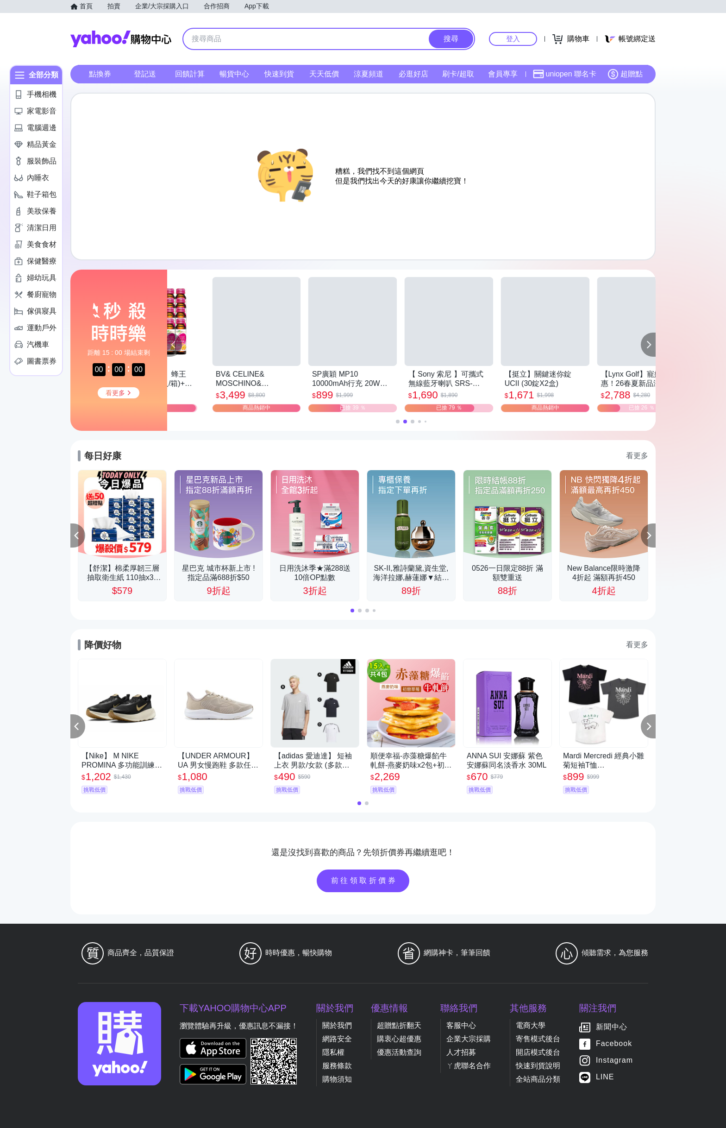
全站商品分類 (538, 1079)
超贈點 (625, 74)
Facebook (614, 1043)
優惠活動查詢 (399, 1052)
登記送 (145, 74)
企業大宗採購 (468, 1039)
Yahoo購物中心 (120, 39)
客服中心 (461, 1025)
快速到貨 (279, 74)
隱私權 (333, 1052)
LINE (605, 1077)
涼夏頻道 (368, 74)
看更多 (637, 456)
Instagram (614, 1060)
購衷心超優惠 (399, 1039)
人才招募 (461, 1052)
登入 (513, 39)
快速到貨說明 (538, 1066)
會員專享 (503, 74)
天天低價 (324, 74)
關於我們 (337, 1025)
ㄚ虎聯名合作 (468, 1066)
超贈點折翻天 (399, 1025)
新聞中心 (611, 1027)
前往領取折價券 (364, 880)
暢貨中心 (234, 74)
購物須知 (337, 1079)
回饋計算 (190, 74)
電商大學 (530, 1025)
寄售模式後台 (538, 1039)
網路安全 (337, 1039)
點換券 (100, 74)
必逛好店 (413, 74)
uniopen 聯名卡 (564, 74)
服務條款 (337, 1066)
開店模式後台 (538, 1052)
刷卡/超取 (458, 74)
